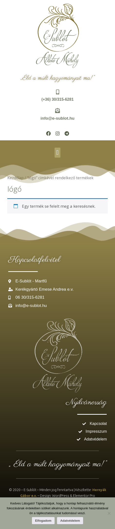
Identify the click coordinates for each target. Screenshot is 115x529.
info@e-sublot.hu (57, 118)
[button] (57, 153)
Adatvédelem (70, 520)
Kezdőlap (15, 177)
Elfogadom (43, 520)
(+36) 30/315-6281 (57, 99)
